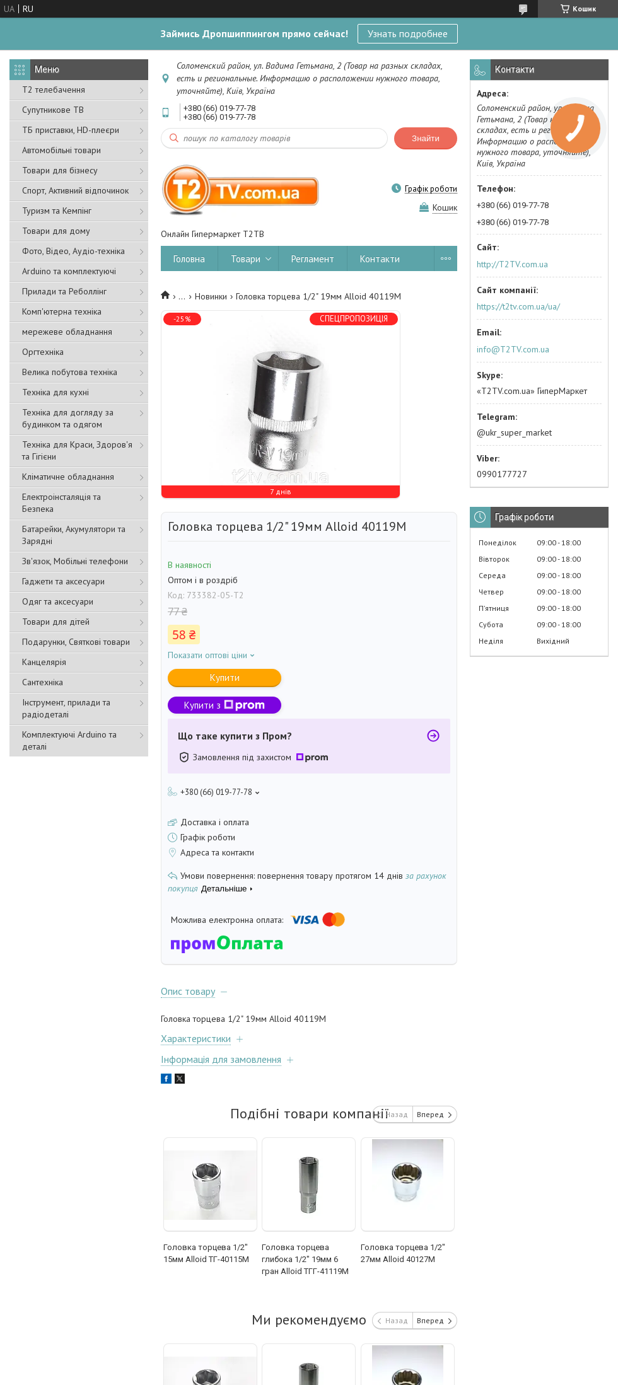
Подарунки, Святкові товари (76, 641)
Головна (189, 259)
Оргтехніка (43, 351)
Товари (245, 259)
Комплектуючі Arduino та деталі (69, 740)
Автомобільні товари (61, 150)
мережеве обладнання (67, 331)
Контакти (380, 259)
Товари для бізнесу (60, 170)
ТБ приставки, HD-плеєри (70, 130)
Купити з (224, 705)
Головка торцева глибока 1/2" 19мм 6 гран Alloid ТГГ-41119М (305, 1259)
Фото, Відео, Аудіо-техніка (73, 251)
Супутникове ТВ (53, 109)
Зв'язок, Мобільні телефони (75, 561)
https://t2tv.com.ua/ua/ (518, 306)
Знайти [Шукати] (426, 138)
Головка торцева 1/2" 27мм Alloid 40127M (403, 1253)
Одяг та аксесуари (57, 601)
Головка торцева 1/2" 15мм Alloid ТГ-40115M (206, 1253)
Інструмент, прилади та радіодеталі (66, 708)
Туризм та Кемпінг (56, 210)
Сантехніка (42, 682)
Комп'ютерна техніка (62, 311)
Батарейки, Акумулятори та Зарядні (73, 535)
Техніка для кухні (55, 392)
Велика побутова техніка (69, 372)
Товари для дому (56, 230)
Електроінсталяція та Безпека (61, 502)
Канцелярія (44, 662)
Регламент (312, 259)
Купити (225, 677)
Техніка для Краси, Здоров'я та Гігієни (77, 450)
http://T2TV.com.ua (512, 264)
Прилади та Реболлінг (64, 291)
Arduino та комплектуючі (69, 271)
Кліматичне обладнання (68, 476)
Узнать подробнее (408, 33)
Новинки (211, 296)
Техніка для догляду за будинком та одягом (68, 418)
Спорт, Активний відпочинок (75, 190)
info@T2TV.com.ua (513, 349)
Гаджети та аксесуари (63, 581)
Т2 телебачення (53, 89)
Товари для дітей (56, 621)
